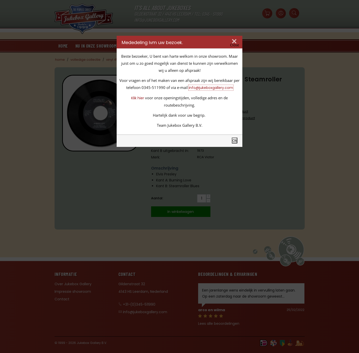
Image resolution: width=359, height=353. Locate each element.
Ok (234, 140)
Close (234, 45)
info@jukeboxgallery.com (211, 87)
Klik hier (137, 98)
